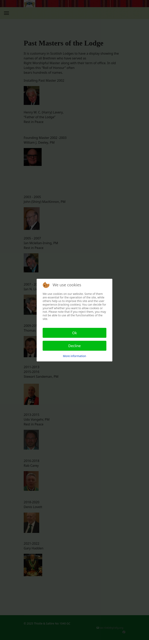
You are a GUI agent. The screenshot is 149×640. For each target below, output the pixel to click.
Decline (74, 345)
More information (74, 356)
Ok (74, 332)
